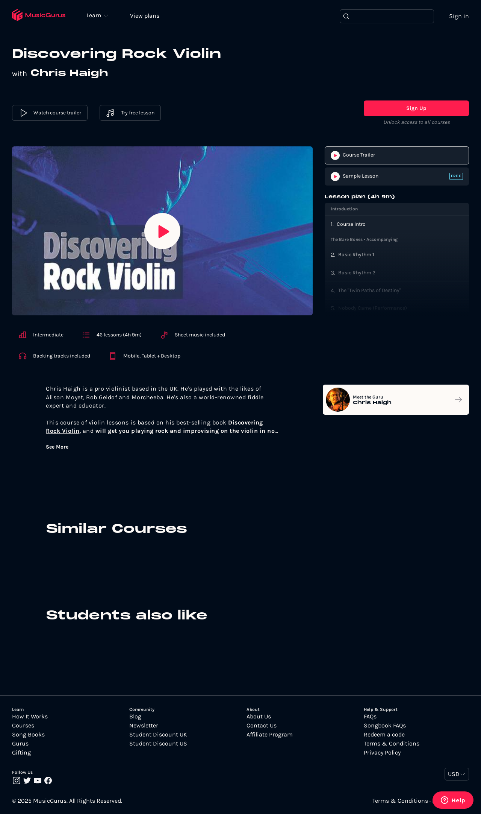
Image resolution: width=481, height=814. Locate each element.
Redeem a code (384, 735)
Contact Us (262, 726)
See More (57, 447)
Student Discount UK (158, 735)
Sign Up (416, 108)
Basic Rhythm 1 (356, 254)
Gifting (21, 753)
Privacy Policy (382, 753)
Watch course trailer (49, 112)
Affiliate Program (270, 735)
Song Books (28, 735)
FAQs (370, 717)
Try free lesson (130, 112)
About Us (259, 717)
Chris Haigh (69, 73)
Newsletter (143, 726)
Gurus (20, 744)
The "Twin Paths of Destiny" (369, 290)
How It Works (30, 717)
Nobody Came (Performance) (372, 308)
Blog (135, 717)
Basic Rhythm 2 (356, 272)
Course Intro (351, 224)
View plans (144, 15)
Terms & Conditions (391, 744)
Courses (23, 726)
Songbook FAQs (385, 726)
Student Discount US (158, 744)
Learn (94, 15)
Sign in (459, 16)
